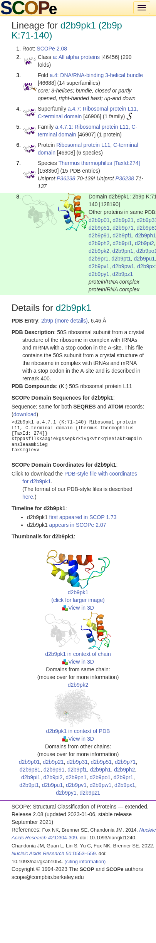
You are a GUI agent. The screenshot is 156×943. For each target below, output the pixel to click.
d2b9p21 (123, 220)
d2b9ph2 (99, 243)
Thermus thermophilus (85, 163)
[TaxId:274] (127, 163)
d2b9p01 (99, 220)
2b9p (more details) (64, 321)
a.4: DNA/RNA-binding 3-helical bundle (96, 75)
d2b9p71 (123, 228)
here (27, 497)
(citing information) (85, 861)
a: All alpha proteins (76, 57)
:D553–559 (54, 853)
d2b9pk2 (99, 251)
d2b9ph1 (100, 770)
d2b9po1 (100, 777)
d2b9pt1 (121, 259)
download (25, 414)
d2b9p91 (99, 235)
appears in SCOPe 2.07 (77, 525)
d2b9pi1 (122, 243)
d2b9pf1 (122, 235)
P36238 (66, 178)
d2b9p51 (99, 228)
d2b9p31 (77, 762)
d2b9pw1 (123, 266)
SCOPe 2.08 (52, 48)
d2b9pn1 (123, 251)
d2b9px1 (124, 785)
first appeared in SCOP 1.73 (83, 517)
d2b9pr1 (98, 259)
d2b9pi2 (144, 243)
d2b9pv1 (99, 266)
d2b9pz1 (122, 274)
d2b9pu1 (144, 259)
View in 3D (78, 608)
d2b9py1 (99, 274)
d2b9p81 (30, 770)
